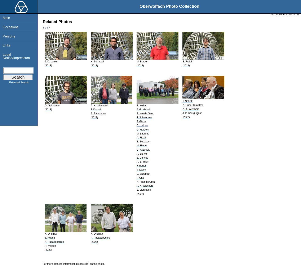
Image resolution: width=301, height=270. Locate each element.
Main (6, 18)
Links (6, 45)
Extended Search (18, 83)
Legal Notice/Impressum (16, 56)
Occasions (10, 27)
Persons (9, 36)
